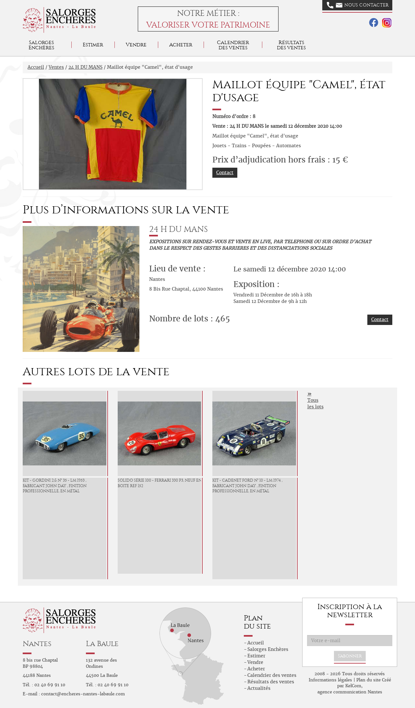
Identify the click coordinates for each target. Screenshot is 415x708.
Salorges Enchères (267, 649)
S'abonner (350, 656)
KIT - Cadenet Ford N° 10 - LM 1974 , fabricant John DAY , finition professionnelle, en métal (247, 486)
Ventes (56, 67)
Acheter (180, 45)
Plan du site (368, 680)
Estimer (93, 45)
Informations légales (330, 680)
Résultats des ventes (270, 682)
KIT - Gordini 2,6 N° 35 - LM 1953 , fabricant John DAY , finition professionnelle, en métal (55, 486)
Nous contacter (357, 5)
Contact (224, 172)
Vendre (136, 45)
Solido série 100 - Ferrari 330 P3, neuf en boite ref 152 (160, 483)
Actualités (258, 688)
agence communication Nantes (349, 692)
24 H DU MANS (85, 67)
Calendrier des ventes (233, 45)
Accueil (36, 67)
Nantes (37, 643)
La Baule (102, 643)
